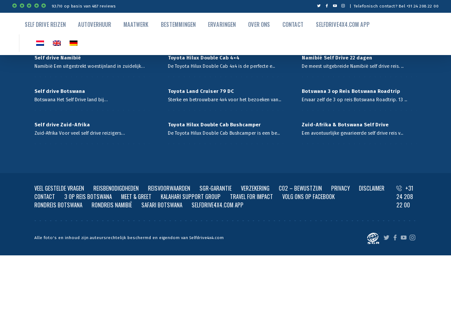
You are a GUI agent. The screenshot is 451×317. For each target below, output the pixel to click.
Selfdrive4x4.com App (343, 24)
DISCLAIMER (371, 188)
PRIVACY (340, 188)
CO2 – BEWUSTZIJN (300, 188)
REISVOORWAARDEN (169, 188)
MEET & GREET (136, 196)
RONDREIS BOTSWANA (58, 205)
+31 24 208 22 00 (404, 196)
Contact (292, 24)
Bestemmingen (178, 24)
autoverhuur (94, 24)
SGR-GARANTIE (216, 188)
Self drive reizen (45, 24)
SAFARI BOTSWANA (161, 205)
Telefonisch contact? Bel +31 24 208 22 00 (396, 6)
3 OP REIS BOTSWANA (88, 196)
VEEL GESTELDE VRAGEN (59, 188)
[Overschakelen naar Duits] (73, 43)
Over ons (259, 24)
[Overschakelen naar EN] (56, 43)
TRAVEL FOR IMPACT (251, 196)
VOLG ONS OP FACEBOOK (308, 196)
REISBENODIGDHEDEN (116, 188)
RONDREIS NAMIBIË (112, 205)
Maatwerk (135, 24)
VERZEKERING (255, 188)
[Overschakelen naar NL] (40, 43)
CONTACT (44, 196)
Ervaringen (222, 24)
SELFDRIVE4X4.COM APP (218, 205)
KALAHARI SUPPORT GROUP (191, 196)
